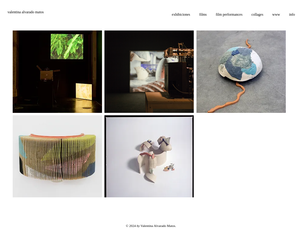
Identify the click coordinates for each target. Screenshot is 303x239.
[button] (203, 14)
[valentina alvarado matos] (36, 12)
